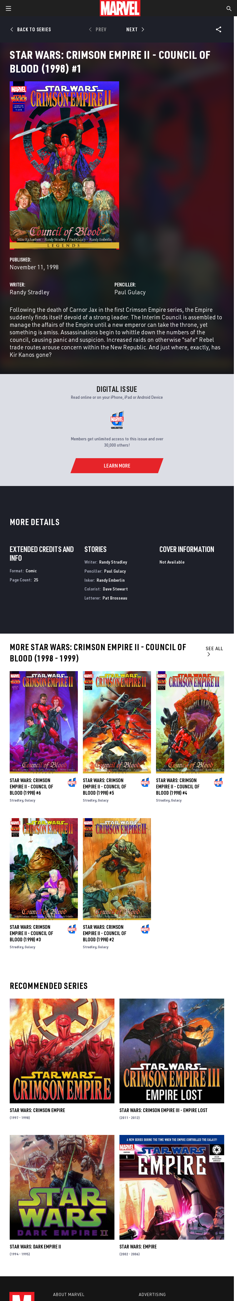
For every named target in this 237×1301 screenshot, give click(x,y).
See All (214, 651)
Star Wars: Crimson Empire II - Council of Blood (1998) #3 (31, 933)
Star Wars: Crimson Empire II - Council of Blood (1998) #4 (177, 786)
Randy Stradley (29, 292)
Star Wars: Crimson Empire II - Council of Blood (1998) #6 (31, 786)
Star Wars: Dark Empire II (35, 1246)
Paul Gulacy (130, 292)
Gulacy (30, 800)
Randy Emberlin (111, 580)
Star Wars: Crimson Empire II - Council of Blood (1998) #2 (104, 933)
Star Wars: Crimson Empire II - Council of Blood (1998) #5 (104, 786)
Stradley (16, 800)
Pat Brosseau (115, 597)
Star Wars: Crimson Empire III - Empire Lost (163, 1110)
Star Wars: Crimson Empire (37, 1110)
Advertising (152, 1294)
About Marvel (68, 1294)
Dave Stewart (115, 588)
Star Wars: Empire (138, 1246)
